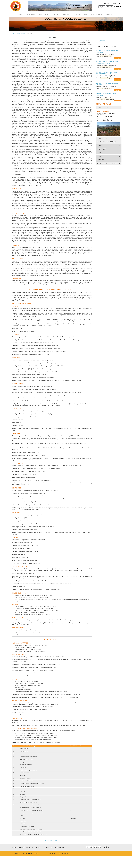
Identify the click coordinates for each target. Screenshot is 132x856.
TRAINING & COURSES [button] (81, 14)
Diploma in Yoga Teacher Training (106, 94)
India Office (102, 138)
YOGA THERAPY (66, 14)
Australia (101, 145)
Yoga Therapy (21, 33)
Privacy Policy (52, 853)
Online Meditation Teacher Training (107, 84)
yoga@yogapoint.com (108, 119)
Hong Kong (101, 160)
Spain (99, 156)
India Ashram (102, 107)
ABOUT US (21, 847)
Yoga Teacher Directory (107, 163)
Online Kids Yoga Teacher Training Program (106, 73)
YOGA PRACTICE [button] (44, 14)
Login (114, 3)
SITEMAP (37, 847)
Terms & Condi (62, 853)
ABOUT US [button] (110, 14)
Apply (117, 58)
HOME (20, 14)
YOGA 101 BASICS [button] (30, 14)
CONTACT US (29, 847)
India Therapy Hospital (106, 142)
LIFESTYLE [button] (56, 14)
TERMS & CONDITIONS (57, 847)
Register (107, 3)
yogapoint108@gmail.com (104, 120)
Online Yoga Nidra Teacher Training (107, 51)
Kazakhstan (102, 149)
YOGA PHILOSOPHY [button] (97, 14)
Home (13, 33)
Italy (99, 153)
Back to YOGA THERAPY (52, 840)
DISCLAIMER (45, 847)
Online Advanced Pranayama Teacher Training (108, 62)
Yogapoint (101, 41)
